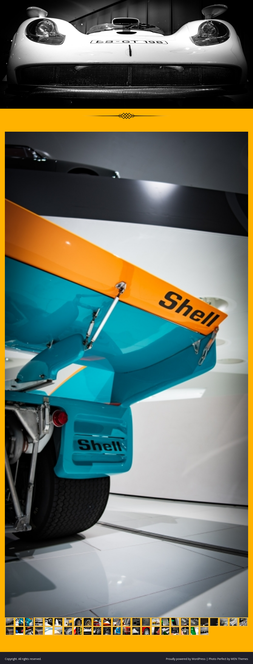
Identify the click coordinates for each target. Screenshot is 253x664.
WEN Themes (239, 659)
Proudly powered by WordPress (186, 659)
